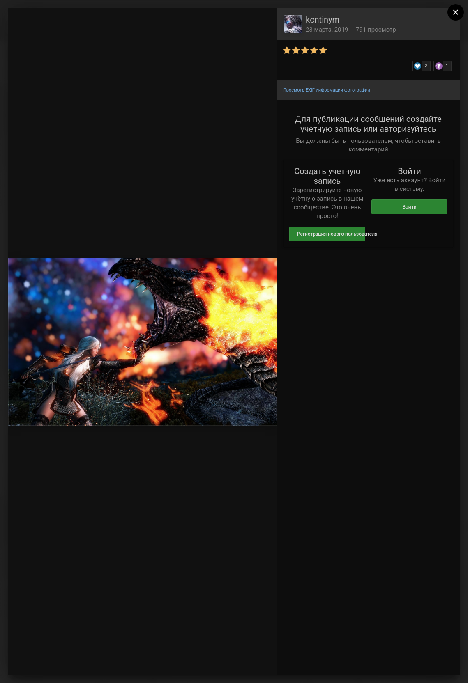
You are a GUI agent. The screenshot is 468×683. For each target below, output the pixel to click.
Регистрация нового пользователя (331, 234)
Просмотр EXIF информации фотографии (326, 90)
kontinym (322, 20)
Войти (409, 207)
